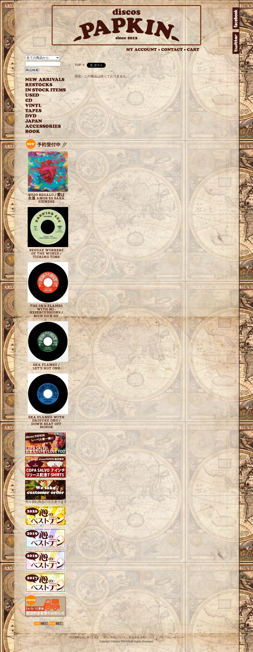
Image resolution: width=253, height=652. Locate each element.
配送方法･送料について (142, 637)
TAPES (33, 111)
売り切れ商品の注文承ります (46, 500)
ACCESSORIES (43, 126)
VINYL (33, 105)
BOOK (33, 131)
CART (193, 49)
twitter (235, 43)
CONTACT (173, 49)
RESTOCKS (42, 85)
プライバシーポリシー (171, 637)
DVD (30, 116)
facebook (235, 18)
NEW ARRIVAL (45, 80)
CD (29, 100)
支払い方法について (114, 637)
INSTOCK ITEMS (45, 90)
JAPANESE (42, 121)
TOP (78, 65)
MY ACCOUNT (143, 49)
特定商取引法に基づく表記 (84, 637)
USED (42, 95)
